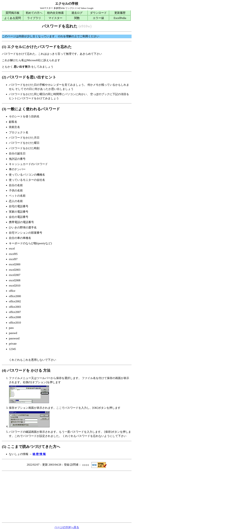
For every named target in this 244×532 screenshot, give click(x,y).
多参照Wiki (59, 8)
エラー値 (98, 18)
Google (90, 8)
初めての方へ (34, 12)
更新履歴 (119, 12)
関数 (77, 18)
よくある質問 (12, 18)
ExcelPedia (120, 18)
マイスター (55, 18)
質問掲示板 (12, 12)
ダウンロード (98, 12)
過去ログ (77, 12)
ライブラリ (34, 18)
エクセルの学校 (66, 3)
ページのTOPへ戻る (66, 527)
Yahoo (83, 8)
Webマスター (46, 8)
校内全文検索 (55, 12)
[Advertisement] (67, 496)
